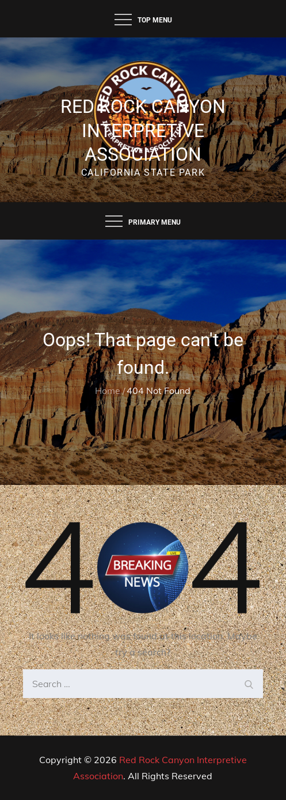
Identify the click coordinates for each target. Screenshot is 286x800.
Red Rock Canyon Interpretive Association (143, 130)
